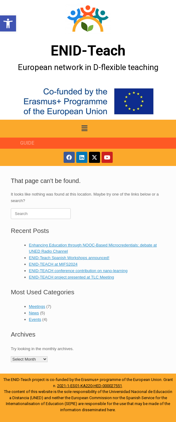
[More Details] (88, 18)
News (34, 313)
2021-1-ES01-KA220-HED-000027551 (89, 385)
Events (35, 319)
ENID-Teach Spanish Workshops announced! (69, 257)
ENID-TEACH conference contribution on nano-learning (78, 270)
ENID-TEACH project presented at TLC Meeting (71, 277)
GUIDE (27, 143)
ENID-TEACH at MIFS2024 (53, 264)
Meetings (37, 306)
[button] (8, 23)
